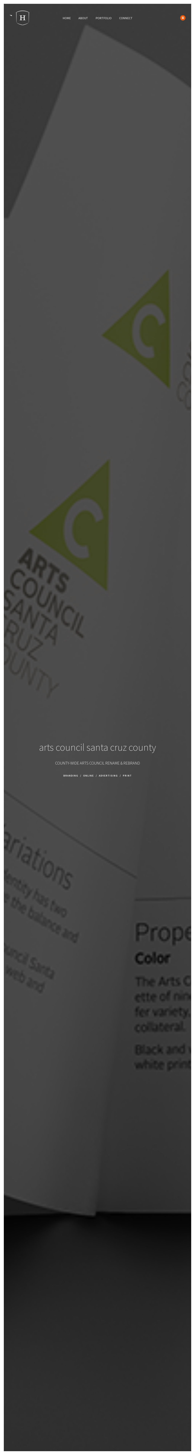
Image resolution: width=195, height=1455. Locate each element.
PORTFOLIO (104, 18)
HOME (67, 18)
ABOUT (83, 18)
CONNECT (126, 18)
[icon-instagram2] (182, 18)
